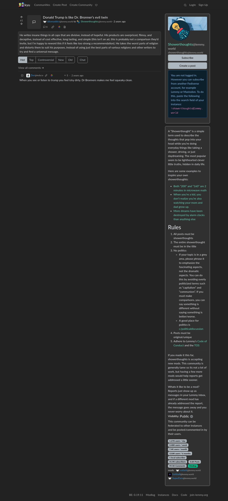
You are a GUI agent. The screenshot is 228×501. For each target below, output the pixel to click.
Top (31, 59)
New (61, 59)
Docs (175, 494)
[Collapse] (22, 75)
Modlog (192, 466)
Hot (22, 59)
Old (70, 59)
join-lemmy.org (199, 494)
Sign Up (203, 4)
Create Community (81, 4)
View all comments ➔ (31, 67)
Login (192, 4)
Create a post (188, 65)
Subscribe (187, 57)
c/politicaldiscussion (191, 328)
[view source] (64, 27)
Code (184, 494)
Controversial (46, 59)
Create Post (60, 4)
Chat (82, 59)
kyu (24, 5)
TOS (196, 345)
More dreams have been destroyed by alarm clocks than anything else (189, 215)
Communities (42, 4)
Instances (163, 494)
